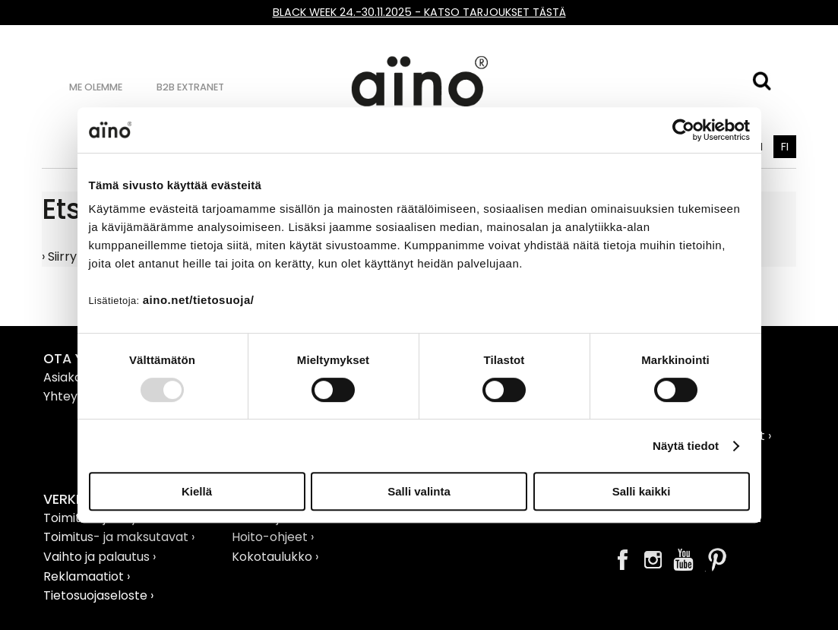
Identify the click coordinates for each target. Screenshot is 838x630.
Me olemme (95, 87)
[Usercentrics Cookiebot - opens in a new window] (683, 130)
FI (785, 146)
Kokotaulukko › (275, 556)
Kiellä (197, 491)
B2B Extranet (190, 87)
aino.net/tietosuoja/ (199, 299)
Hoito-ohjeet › (273, 537)
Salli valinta (419, 491)
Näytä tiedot (686, 445)
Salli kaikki (641, 491)
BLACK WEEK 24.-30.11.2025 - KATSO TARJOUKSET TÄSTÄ (419, 12)
